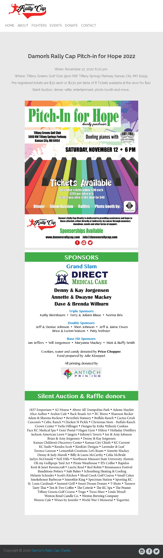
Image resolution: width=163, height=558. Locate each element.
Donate (71, 25)
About (23, 25)
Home (9, 25)
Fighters (39, 25)
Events (56, 25)
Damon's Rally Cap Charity (51, 550)
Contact (88, 25)
